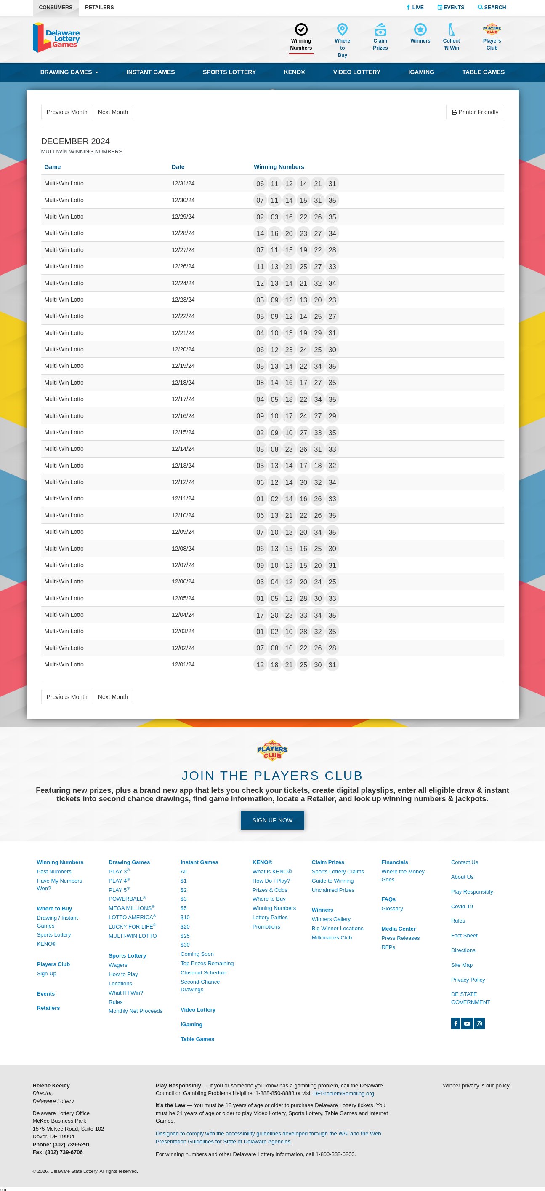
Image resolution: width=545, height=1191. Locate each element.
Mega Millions (131, 907)
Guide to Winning (333, 881)
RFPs (388, 947)
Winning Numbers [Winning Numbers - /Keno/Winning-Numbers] (274, 908)
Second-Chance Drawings (200, 986)
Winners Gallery (331, 919)
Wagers (118, 965)
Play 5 (119, 889)
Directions (463, 950)
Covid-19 (462, 906)
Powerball (127, 898)
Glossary (392, 908)
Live (415, 8)
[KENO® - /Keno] (282, 862)
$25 (185, 936)
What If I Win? (126, 993)
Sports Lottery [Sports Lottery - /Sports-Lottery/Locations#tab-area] (54, 934)
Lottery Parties (270, 917)
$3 (183, 899)
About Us (462, 877)
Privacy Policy (468, 980)
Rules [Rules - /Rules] (458, 921)
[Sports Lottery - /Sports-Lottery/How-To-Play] (138, 956)
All (183, 871)
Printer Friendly (475, 112)
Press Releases (400, 938)
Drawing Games (69, 72)
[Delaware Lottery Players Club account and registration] (492, 38)
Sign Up (46, 973)
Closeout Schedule (203, 972)
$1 (183, 881)
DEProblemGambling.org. (344, 1093)
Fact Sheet (464, 935)
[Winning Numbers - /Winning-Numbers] (301, 38)
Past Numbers (54, 871)
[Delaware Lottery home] (56, 37)
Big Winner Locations (338, 928)
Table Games (483, 72)
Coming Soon (197, 954)
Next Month (113, 112)
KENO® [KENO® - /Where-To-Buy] (46, 944)
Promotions (266, 926)
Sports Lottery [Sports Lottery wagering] (229, 72)
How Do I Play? (271, 881)
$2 (183, 890)
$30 (185, 945)
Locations (120, 983)
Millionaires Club (332, 937)
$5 (183, 908)
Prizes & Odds (270, 890)
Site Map (462, 965)
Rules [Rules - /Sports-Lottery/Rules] (115, 1002)
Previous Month (67, 112)
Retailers (99, 8)
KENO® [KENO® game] (295, 72)
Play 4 (119, 880)
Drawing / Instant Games (57, 922)
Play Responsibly (472, 892)
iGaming (421, 72)
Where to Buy (269, 899)
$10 (185, 917)
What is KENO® (272, 871)
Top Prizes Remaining (207, 963)
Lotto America (132, 917)
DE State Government (470, 998)
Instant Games (151, 72)
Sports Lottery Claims (338, 871)
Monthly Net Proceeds (135, 1011)
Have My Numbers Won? (59, 885)
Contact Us (464, 862)
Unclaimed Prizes (333, 890)
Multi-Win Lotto (133, 936)
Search (492, 8)
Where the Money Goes (403, 875)
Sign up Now (272, 820)
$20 (185, 926)
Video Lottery (356, 72)
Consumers (56, 8)
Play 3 (119, 871)
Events (450, 8)
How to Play (123, 974)
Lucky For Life (132, 926)
